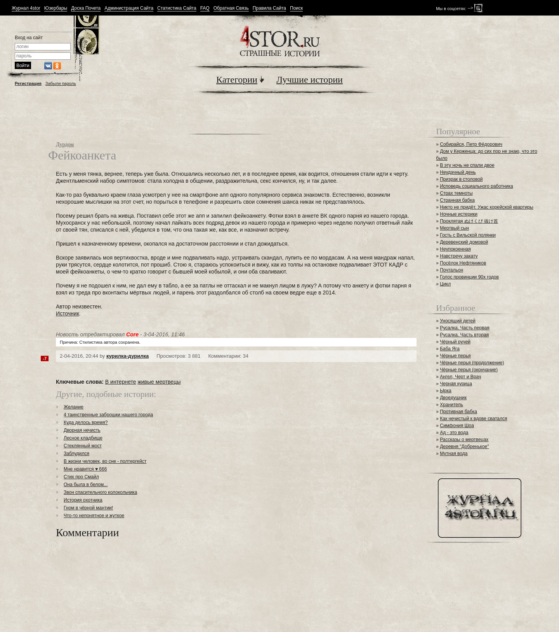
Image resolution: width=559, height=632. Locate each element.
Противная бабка (458, 411)
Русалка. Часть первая (464, 328)
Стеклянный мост (83, 445)
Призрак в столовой (461, 179)
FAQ (205, 8)
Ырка (445, 390)
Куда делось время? (86, 422)
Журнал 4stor (26, 8)
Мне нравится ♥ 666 (85, 469)
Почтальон (451, 270)
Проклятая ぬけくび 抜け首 (469, 221)
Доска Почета (86, 8)
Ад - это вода (454, 432)
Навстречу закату (458, 256)
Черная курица (456, 383)
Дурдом (65, 144)
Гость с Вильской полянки (468, 235)
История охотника (83, 500)
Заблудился (76, 453)
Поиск (296, 8)
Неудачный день (458, 172)
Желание (73, 407)
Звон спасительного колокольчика (100, 492)
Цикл (445, 284)
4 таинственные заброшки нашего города (108, 414)
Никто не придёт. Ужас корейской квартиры (486, 207)
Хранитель (451, 404)
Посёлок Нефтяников (463, 263)
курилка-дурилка (127, 356)
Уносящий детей (458, 321)
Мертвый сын (454, 228)
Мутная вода (453, 453)
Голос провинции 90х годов (469, 277)
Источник (67, 313)
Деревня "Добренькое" (464, 446)
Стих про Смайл (81, 477)
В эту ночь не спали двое (467, 165)
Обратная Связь (231, 8)
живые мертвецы (159, 382)
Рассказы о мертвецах (464, 439)
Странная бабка (457, 200)
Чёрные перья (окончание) (469, 369)
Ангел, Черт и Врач (460, 376)
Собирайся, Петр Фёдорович (471, 144)
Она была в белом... (86, 484)
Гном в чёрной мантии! (88, 508)
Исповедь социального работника (476, 186)
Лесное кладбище (83, 438)
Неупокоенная (455, 249)
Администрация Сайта (128, 8)
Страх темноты (456, 193)
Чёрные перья (455, 355)
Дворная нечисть (82, 430)
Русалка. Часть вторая (464, 335)
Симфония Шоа (457, 425)
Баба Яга (450, 348)
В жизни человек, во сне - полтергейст (105, 461)
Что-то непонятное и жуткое (94, 515)
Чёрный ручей (455, 342)
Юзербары (55, 8)
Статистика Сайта (176, 8)
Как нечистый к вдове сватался (473, 418)
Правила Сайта (269, 8)
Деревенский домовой (464, 242)
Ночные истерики (458, 214)
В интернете (120, 382)
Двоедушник (453, 397)
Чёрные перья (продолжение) (472, 362)
